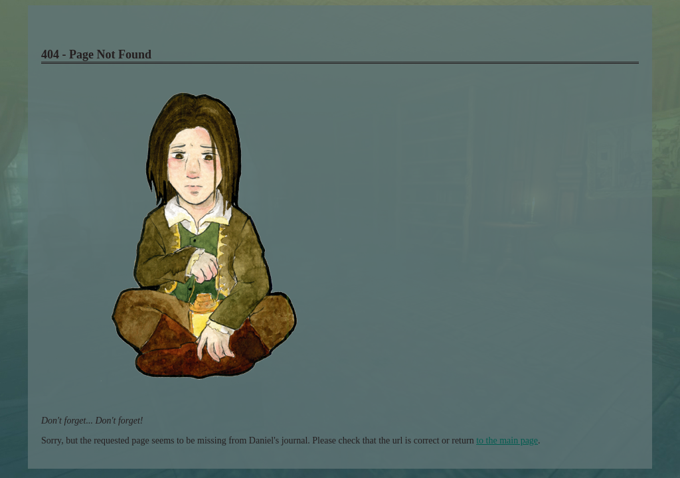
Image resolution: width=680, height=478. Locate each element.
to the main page (507, 440)
